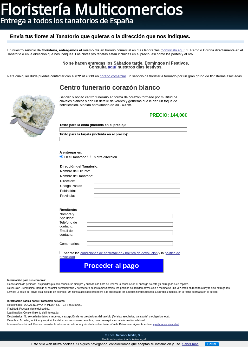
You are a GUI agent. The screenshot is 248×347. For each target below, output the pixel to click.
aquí (112, 67)
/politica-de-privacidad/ (166, 324)
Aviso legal (139, 339)
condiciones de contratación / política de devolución (119, 253)
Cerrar (211, 344)
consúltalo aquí (173, 50)
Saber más (190, 344)
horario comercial (113, 76)
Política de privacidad (116, 339)
